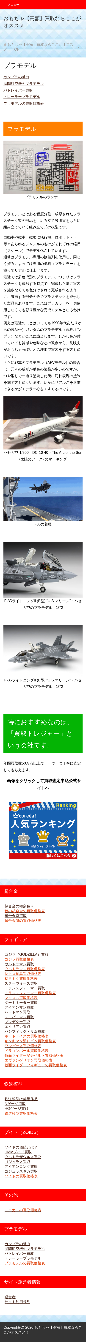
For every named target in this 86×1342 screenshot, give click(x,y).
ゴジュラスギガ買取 (21, 1171)
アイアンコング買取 (21, 1166)
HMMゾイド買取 (18, 1152)
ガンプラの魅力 (16, 77)
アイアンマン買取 (19, 1007)
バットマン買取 (17, 1012)
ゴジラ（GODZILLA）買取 (26, 954)
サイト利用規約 (17, 1302)
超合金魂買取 (16, 916)
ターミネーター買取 (21, 1002)
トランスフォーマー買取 (25, 988)
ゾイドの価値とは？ (21, 1147)
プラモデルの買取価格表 (23, 103)
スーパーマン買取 (19, 1017)
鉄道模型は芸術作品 (21, 1099)
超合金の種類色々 (19, 906)
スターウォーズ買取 (21, 983)
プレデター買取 (17, 1022)
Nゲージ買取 (15, 1104)
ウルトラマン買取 (19, 964)
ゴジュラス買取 (17, 1162)
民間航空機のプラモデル (23, 84)
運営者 (10, 1297)
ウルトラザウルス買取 (23, 1157)
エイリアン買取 (17, 1027)
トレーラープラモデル (21, 97)
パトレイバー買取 (18, 90)
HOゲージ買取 (16, 1109)
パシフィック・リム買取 (25, 1031)
